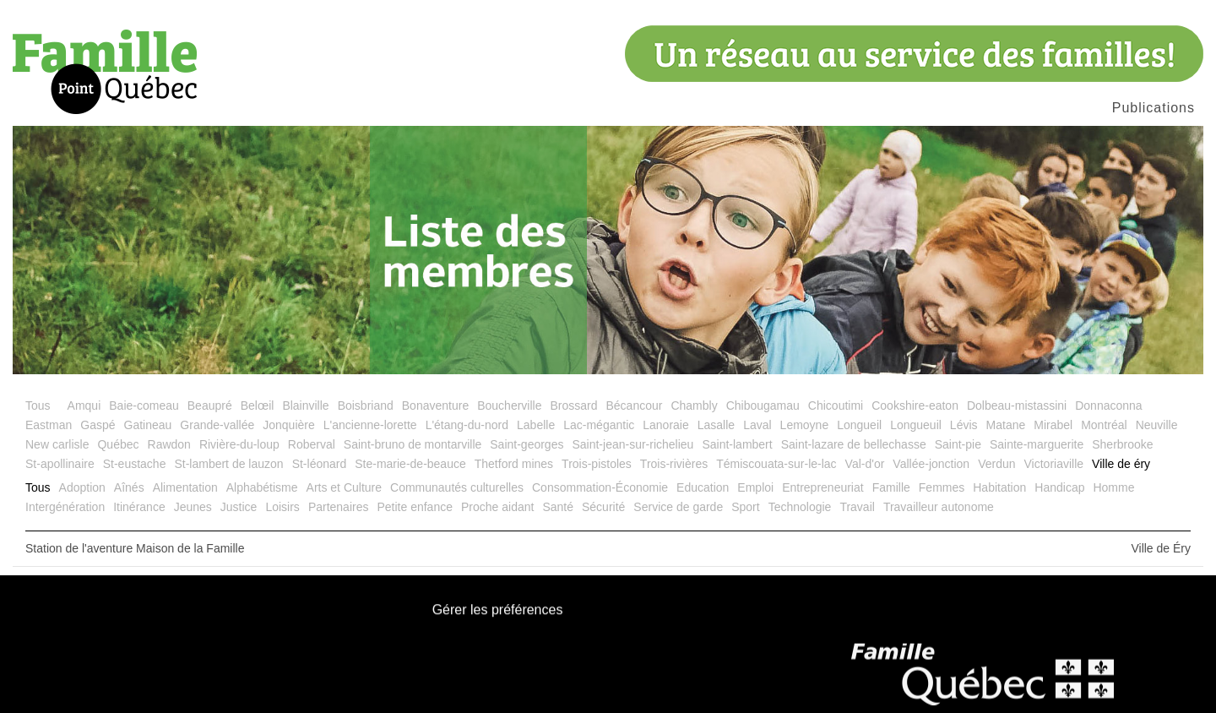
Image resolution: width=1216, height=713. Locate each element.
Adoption (82, 487)
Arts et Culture (344, 487)
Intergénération (65, 507)
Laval (757, 425)
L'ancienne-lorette (370, 425)
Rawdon (169, 444)
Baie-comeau (144, 405)
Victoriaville (1054, 464)
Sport (745, 507)
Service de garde (678, 507)
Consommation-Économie (600, 487)
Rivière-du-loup (239, 444)
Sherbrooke (1122, 444)
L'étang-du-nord (467, 425)
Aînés (129, 487)
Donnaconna (1108, 405)
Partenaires (338, 507)
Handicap (1059, 487)
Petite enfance (415, 507)
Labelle (536, 425)
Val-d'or (865, 464)
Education (702, 487)
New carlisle (57, 444)
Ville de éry (1121, 464)
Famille (891, 487)
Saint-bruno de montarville (412, 444)
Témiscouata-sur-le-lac (776, 464)
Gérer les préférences (497, 611)
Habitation (999, 487)
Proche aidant (497, 507)
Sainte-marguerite (1036, 444)
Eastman (48, 425)
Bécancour (633, 405)
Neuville (1157, 425)
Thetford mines (514, 464)
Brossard (573, 405)
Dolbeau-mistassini (1017, 405)
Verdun (996, 464)
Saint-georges (526, 444)
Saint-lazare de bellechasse (853, 444)
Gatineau (148, 425)
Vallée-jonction (931, 464)
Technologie (800, 507)
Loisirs (282, 507)
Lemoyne (804, 425)
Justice (239, 507)
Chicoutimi (835, 405)
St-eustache (134, 464)
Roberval (311, 444)
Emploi (755, 487)
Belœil (257, 405)
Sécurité (603, 507)
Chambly (693, 405)
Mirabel (1053, 425)
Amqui (84, 405)
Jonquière (289, 425)
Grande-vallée (217, 425)
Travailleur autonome (938, 507)
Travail (857, 507)
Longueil (859, 425)
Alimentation (185, 487)
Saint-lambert (737, 444)
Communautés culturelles (457, 487)
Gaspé (97, 425)
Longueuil (916, 425)
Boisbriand (366, 405)
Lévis (964, 425)
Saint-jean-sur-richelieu (632, 444)
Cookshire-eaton (914, 405)
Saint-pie (958, 444)
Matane (1006, 425)
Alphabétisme (262, 487)
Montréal (1103, 425)
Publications (1153, 108)
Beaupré (209, 405)
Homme (1113, 487)
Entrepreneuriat (823, 487)
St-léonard (319, 464)
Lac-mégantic (598, 425)
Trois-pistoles (597, 464)
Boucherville (509, 405)
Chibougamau (763, 405)
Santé (557, 507)
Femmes (941, 487)
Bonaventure (435, 405)
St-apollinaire (60, 464)
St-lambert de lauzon (228, 464)
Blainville (305, 405)
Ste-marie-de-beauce (410, 464)
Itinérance (139, 507)
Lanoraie (666, 425)
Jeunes (193, 507)
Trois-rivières (674, 464)
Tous (38, 405)
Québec (117, 444)
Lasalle (716, 425)
